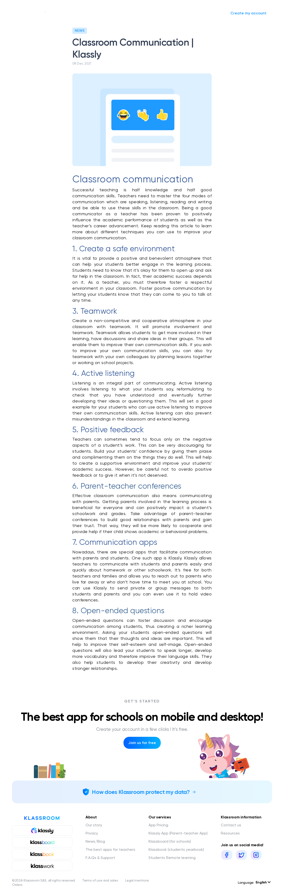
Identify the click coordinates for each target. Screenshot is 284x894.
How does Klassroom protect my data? (141, 791)
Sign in (214, 13)
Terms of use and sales (100, 880)
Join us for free (142, 742)
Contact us (231, 825)
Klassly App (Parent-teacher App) (178, 833)
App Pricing (158, 825)
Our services (91, 13)
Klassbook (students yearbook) (176, 849)
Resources (230, 833)
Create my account (248, 13)
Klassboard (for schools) (169, 841)
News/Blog (124, 13)
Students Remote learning (172, 857)
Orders (17, 885)
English (263, 882)
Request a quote (154, 13)
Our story (62, 13)
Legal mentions (137, 880)
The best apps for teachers (110, 849)
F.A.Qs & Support (100, 857)
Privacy (92, 833)
